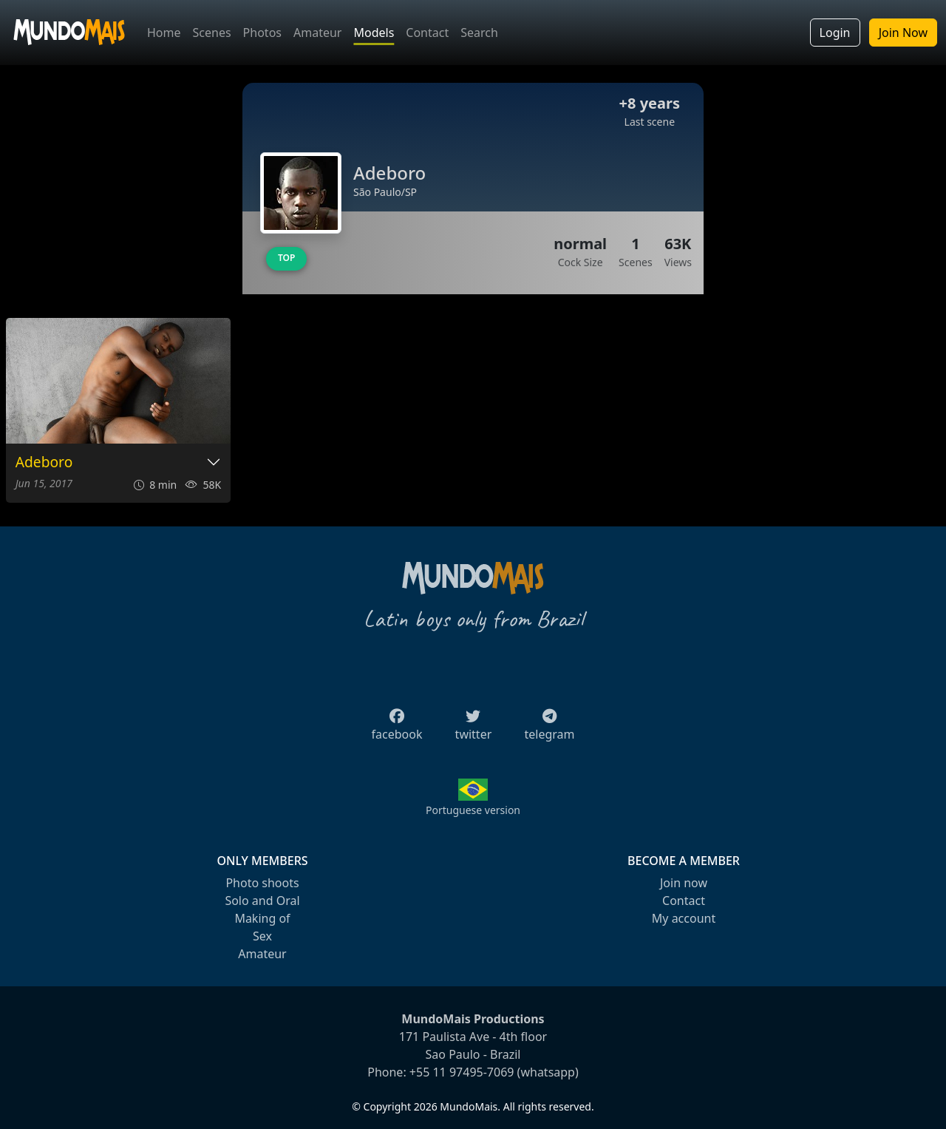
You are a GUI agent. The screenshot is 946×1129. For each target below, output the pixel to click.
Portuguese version (473, 810)
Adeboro (44, 462)
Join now (683, 883)
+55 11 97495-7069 (461, 1072)
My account (683, 918)
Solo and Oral (262, 900)
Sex (262, 936)
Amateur (317, 32)
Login (835, 32)
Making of (262, 918)
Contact (427, 32)
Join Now (903, 32)
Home (164, 32)
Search (479, 32)
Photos (262, 32)
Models (373, 32)
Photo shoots (262, 883)
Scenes (212, 32)
